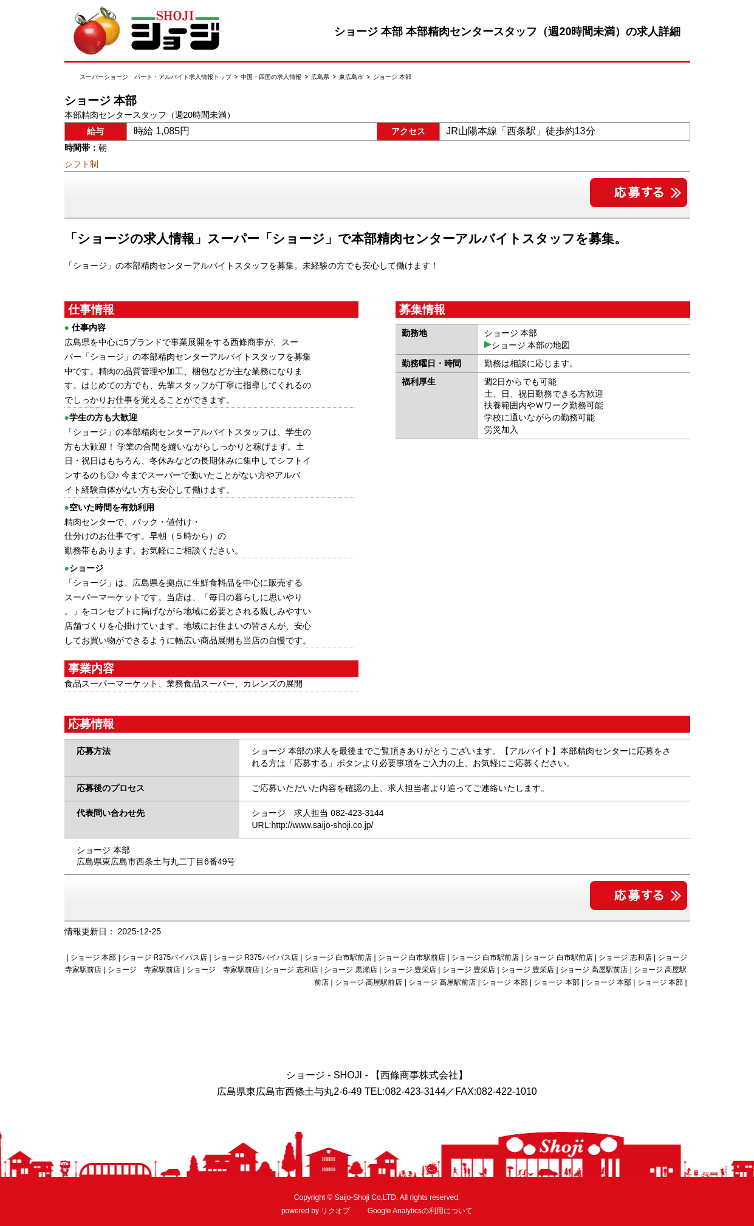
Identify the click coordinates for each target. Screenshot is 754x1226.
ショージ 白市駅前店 (338, 957)
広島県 (320, 77)
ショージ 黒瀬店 (350, 969)
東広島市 (351, 77)
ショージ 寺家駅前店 (144, 969)
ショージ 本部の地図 (531, 345)
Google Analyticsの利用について (420, 1211)
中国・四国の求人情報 (271, 77)
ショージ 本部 (504, 982)
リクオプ (335, 1211)
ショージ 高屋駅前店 (594, 969)
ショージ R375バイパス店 (164, 957)
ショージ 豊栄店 (409, 969)
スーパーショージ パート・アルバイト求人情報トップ (155, 77)
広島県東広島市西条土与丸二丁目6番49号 (156, 861)
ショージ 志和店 (624, 957)
